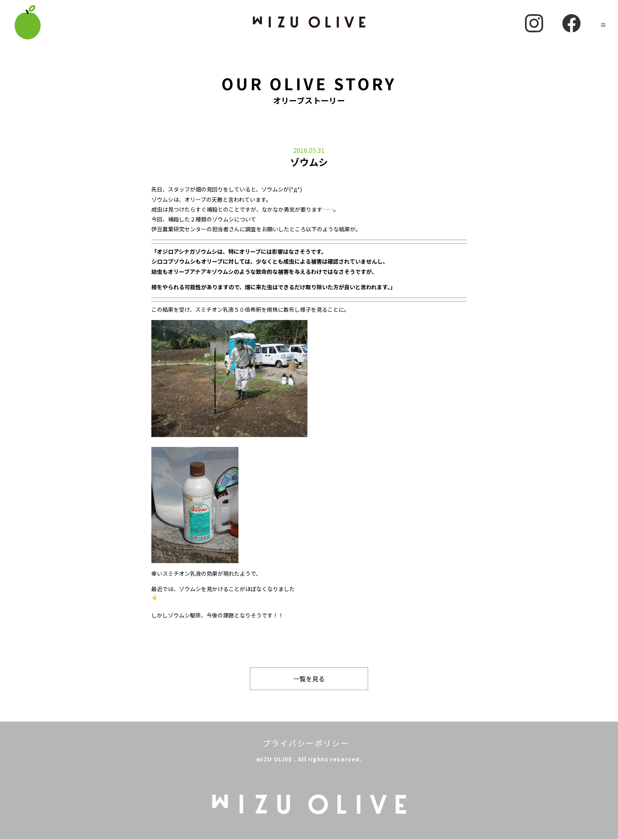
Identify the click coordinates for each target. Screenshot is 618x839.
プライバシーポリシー (305, 743)
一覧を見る (309, 678)
